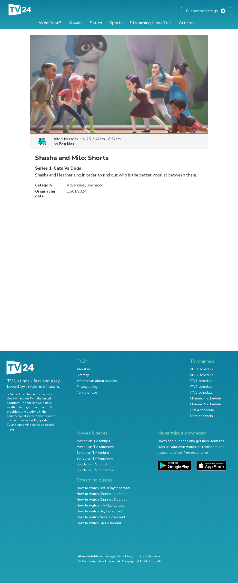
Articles (186, 23)
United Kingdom (128, 556)
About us (84, 369)
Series (96, 23)
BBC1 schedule (202, 369)
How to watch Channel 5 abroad (102, 499)
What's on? (50, 23)
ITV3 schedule (201, 392)
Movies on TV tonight (93, 441)
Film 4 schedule (202, 410)
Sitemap (83, 375)
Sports (116, 23)
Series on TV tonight (93, 452)
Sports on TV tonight (93, 464)
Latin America (150, 556)
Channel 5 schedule (205, 404)
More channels (201, 416)
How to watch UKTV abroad (99, 523)
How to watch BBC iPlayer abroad (103, 488)
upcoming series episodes (35, 425)
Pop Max (66, 143)
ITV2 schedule (201, 386)
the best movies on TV (22, 420)
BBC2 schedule (202, 375)
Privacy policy (87, 386)
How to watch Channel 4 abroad (102, 493)
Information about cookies (97, 381)
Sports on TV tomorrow (95, 470)
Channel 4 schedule (205, 398)
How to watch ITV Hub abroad (101, 505)
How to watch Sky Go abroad (100, 511)
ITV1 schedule (201, 381)
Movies (75, 23)
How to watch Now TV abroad (101, 517)
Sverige (110, 556)
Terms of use (87, 392)
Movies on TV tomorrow (95, 446)
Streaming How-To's (150, 23)
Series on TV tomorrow (95, 458)
